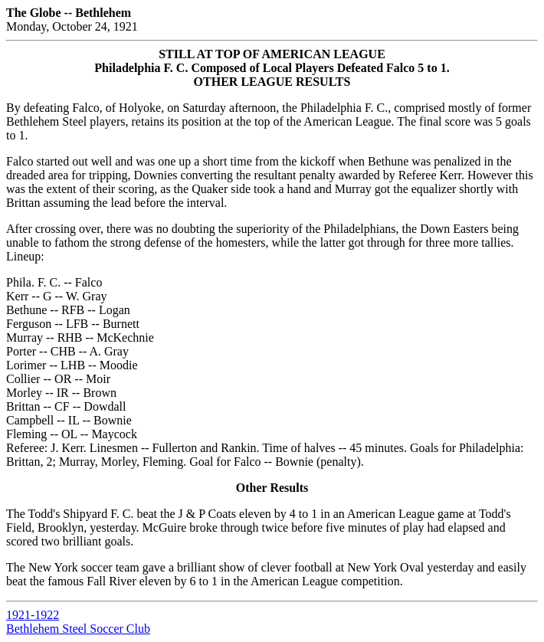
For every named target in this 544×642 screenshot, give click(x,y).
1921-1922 (32, 614)
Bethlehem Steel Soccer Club (78, 628)
